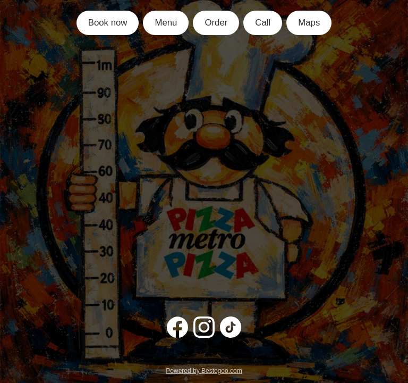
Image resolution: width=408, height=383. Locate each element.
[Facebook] (177, 327)
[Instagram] (204, 327)
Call (262, 23)
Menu (166, 23)
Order (216, 23)
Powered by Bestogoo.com (204, 370)
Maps (309, 23)
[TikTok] (230, 327)
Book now (108, 23)
